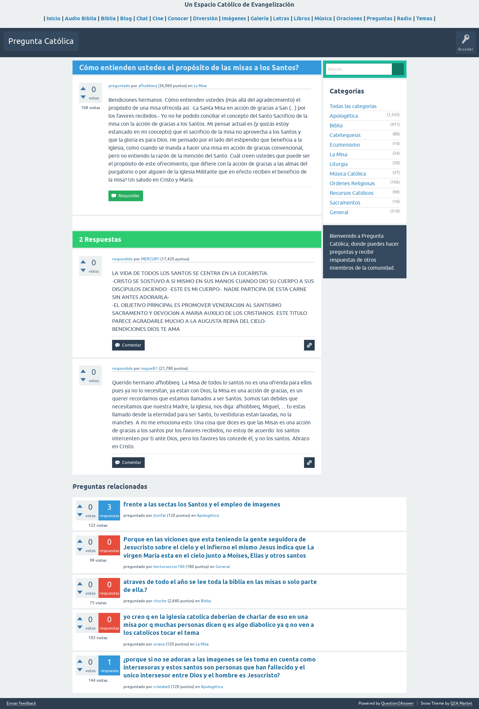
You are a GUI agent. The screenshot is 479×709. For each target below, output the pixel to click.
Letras (281, 18)
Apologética (344, 116)
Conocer (178, 18)
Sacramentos (345, 203)
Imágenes (234, 18)
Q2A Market (461, 703)
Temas (424, 18)
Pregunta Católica (41, 41)
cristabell (161, 686)
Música (323, 18)
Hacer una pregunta (207, 46)
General (339, 212)
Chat (142, 18)
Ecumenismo (345, 145)
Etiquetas (150, 46)
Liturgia (339, 164)
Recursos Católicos (352, 193)
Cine (157, 18)
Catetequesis (345, 135)
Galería (259, 18)
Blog (126, 18)
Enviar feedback (21, 703)
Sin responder (122, 46)
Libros (302, 18)
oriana (159, 644)
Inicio (54, 18)
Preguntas (380, 18)
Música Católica (348, 174)
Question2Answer (397, 703)
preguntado (119, 85)
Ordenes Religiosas (352, 183)
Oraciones (349, 18)
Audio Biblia (80, 18)
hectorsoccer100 (169, 566)
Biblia (108, 18)
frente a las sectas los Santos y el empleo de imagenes (201, 504)
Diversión (205, 18)
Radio (404, 18)
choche (160, 601)
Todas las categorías (353, 106)
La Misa (200, 85)
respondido (122, 259)
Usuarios (174, 46)
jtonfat (159, 515)
